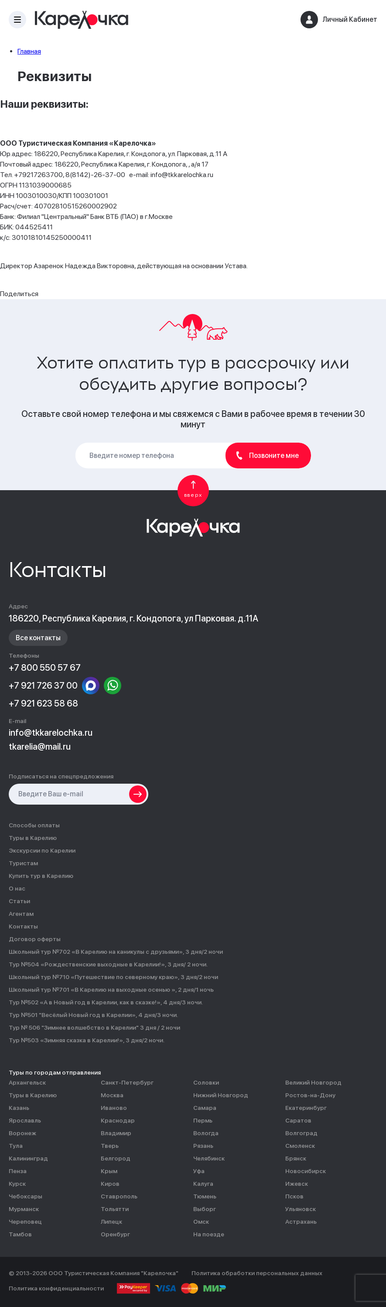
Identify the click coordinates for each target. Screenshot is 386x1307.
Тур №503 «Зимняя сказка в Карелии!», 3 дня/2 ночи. (86, 1040)
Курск (17, 1184)
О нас (17, 888)
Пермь (202, 1120)
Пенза (18, 1171)
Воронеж (22, 1133)
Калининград (28, 1158)
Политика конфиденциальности (56, 1288)
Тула (16, 1146)
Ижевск (296, 1184)
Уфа (199, 1171)
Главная (29, 51)
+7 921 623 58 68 (43, 703)
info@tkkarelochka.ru (50, 732)
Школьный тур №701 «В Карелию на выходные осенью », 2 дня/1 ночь (111, 989)
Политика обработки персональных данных (256, 1273)
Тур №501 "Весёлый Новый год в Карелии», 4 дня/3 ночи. (93, 1015)
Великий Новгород (313, 1082)
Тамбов (20, 1234)
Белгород (115, 1158)
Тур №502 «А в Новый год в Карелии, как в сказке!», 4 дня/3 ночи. (106, 1002)
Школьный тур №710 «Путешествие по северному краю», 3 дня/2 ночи (113, 977)
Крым (109, 1171)
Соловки (206, 1082)
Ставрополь (119, 1196)
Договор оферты (35, 939)
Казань (19, 1108)
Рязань (203, 1146)
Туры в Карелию (33, 838)
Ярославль (25, 1120)
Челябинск (209, 1158)
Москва (112, 1095)
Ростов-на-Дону (310, 1095)
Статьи (19, 901)
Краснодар (118, 1120)
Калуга (203, 1184)
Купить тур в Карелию (41, 876)
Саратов (298, 1120)
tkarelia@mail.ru (40, 746)
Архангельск (27, 1082)
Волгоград (301, 1133)
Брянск (295, 1158)
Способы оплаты (34, 825)
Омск (201, 1221)
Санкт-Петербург (127, 1082)
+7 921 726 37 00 (43, 685)
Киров (110, 1184)
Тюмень (204, 1196)
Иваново (114, 1108)
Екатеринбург (306, 1108)
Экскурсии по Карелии (42, 850)
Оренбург (115, 1234)
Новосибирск (305, 1171)
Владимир (116, 1133)
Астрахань (301, 1221)
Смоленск (300, 1146)
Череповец (25, 1221)
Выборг (204, 1209)
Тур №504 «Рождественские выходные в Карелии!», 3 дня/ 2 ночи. (108, 964)
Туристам (23, 863)
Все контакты (38, 638)
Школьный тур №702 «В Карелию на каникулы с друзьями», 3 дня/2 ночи (116, 952)
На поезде (208, 1234)
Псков (294, 1196)
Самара (204, 1108)
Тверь (110, 1146)
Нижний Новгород (220, 1095)
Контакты (23, 926)
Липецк (111, 1221)
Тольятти (115, 1209)
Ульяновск (300, 1209)
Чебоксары (25, 1196)
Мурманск (24, 1209)
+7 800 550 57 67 (45, 667)
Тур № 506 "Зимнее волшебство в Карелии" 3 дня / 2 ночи (94, 1027)
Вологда (206, 1133)
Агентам (21, 914)
